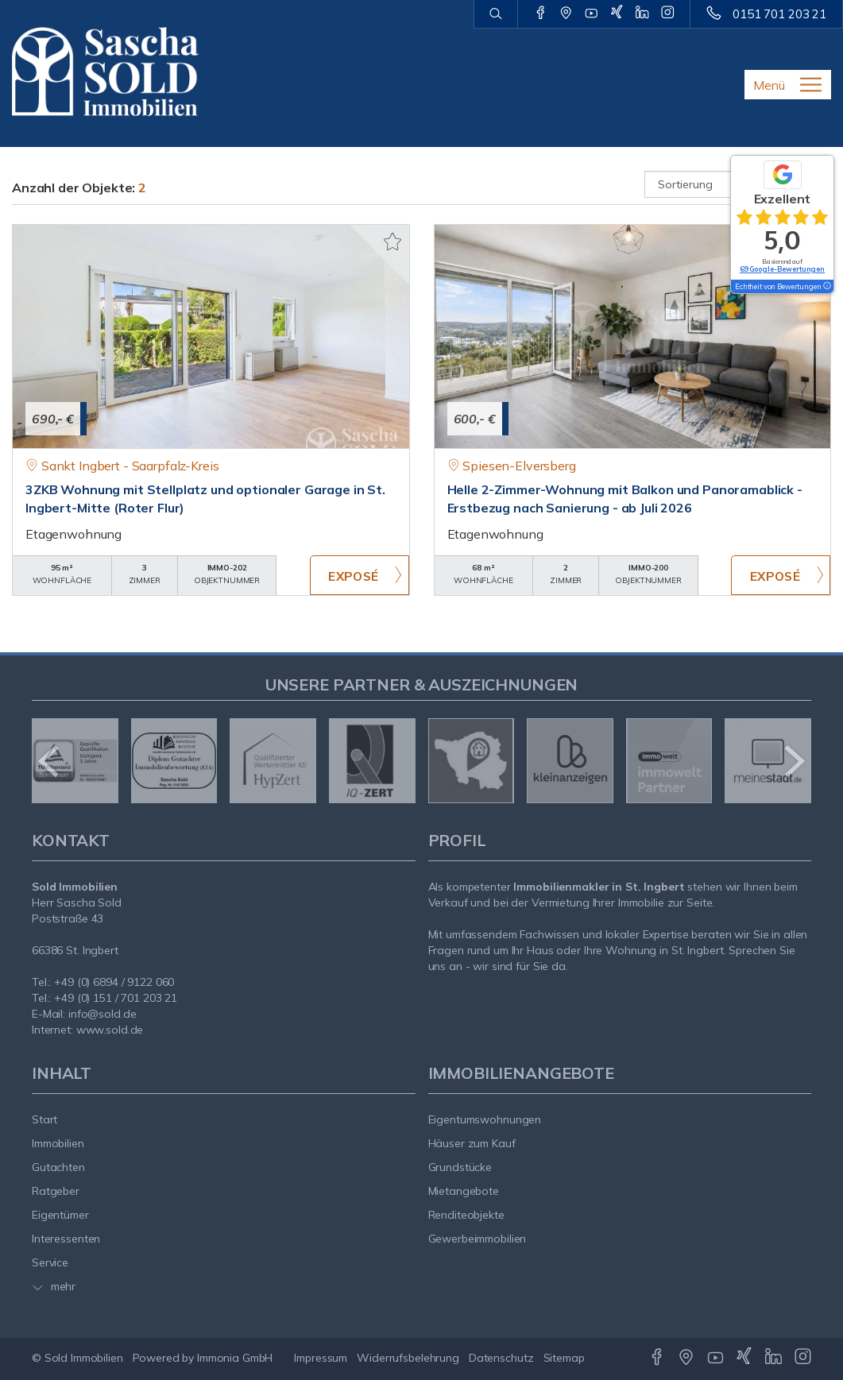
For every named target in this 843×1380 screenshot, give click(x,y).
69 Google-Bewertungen (782, 269)
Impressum (320, 1358)
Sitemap (564, 1358)
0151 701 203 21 (779, 13)
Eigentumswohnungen (485, 1119)
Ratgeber (55, 1191)
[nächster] (793, 761)
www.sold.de (110, 1029)
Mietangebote (464, 1191)
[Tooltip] (826, 286)
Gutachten (58, 1167)
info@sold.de (102, 1014)
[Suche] (495, 14)
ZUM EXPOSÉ (359, 575)
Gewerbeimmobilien (477, 1238)
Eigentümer (60, 1215)
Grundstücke (460, 1167)
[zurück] (50, 761)
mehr (53, 1286)
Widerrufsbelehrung (408, 1358)
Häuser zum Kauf (472, 1143)
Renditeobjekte (466, 1215)
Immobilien (58, 1143)
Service (50, 1262)
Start (44, 1119)
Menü (769, 85)
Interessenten (66, 1238)
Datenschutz (501, 1358)
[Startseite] (105, 71)
